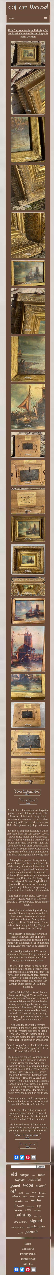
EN (25, 1263)
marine (36, 1200)
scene (28, 1209)
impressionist (17, 1227)
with (26, 1201)
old (14, 1174)
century (37, 1210)
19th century (20, 1221)
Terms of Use (28, 1258)
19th (21, 1193)
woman (20, 1180)
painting (23, 1214)
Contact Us (28, 1248)
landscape (36, 1226)
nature (41, 1196)
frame (19, 1205)
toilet (27, 1193)
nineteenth (30, 1207)
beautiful (34, 1179)
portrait (31, 1232)
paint (20, 1233)
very (25, 1196)
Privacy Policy (28, 1253)
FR (31, 1263)
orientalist (18, 1201)
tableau (16, 1196)
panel (15, 1185)
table (41, 1175)
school (41, 1186)
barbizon (18, 1210)
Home (28, 1243)
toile (34, 1192)
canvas (32, 1197)
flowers (42, 1193)
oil (13, 1191)
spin (33, 1176)
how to (37, 1217)
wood (28, 1185)
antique (24, 1175)
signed (36, 1220)
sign (39, 1205)
